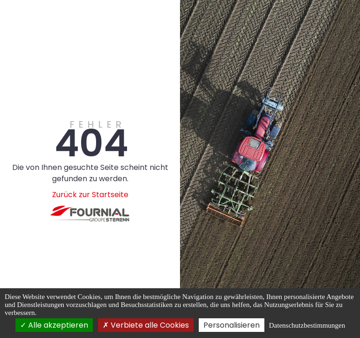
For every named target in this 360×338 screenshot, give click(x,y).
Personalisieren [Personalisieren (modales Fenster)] (231, 325)
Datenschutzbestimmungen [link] (307, 325)
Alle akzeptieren (54, 325)
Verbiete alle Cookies (146, 325)
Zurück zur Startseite (90, 194)
